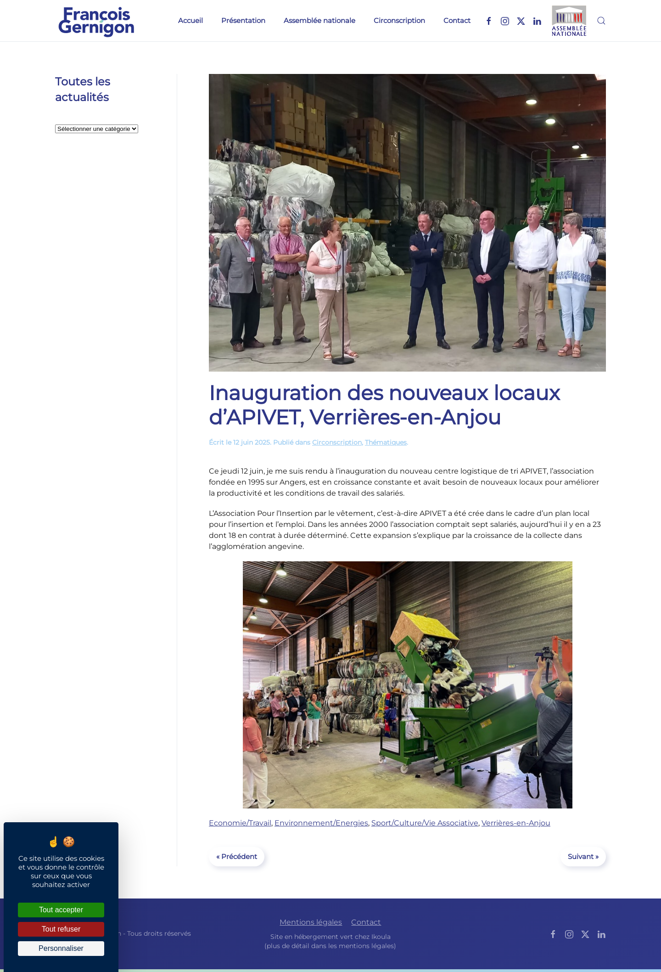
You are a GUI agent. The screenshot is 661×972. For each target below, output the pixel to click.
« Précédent (236, 856)
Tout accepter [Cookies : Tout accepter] (61, 910)
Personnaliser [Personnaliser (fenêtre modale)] (61, 948)
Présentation (243, 20)
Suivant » (583, 856)
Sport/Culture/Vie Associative (424, 823)
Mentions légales (311, 922)
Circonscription (399, 20)
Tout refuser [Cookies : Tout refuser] (61, 929)
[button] (601, 20)
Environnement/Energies (321, 823)
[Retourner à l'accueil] (96, 20)
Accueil (190, 20)
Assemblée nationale (319, 20)
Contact (457, 20)
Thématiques (386, 442)
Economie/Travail (240, 823)
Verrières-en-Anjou (516, 823)
